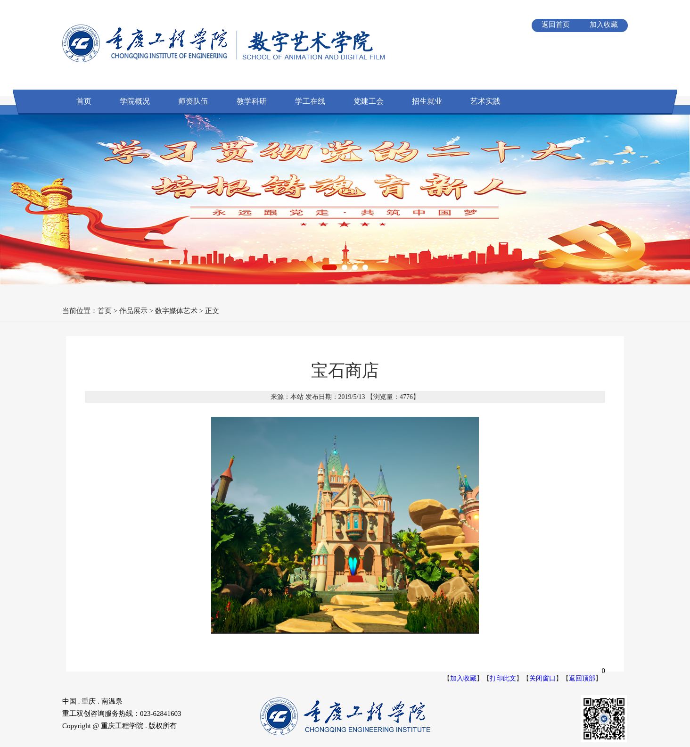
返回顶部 (582, 678)
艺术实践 (485, 101)
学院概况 (135, 101)
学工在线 (310, 101)
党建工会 (368, 101)
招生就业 (427, 101)
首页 (83, 101)
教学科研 (252, 101)
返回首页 (556, 24)
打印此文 (503, 678)
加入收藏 (604, 24)
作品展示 (133, 311)
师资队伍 (193, 101)
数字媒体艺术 (176, 311)
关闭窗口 (542, 678)
